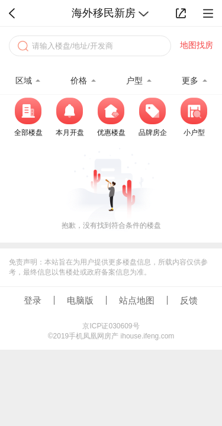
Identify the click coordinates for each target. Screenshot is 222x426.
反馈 (189, 300)
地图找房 (196, 45)
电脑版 (80, 300)
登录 (32, 300)
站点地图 (137, 300)
